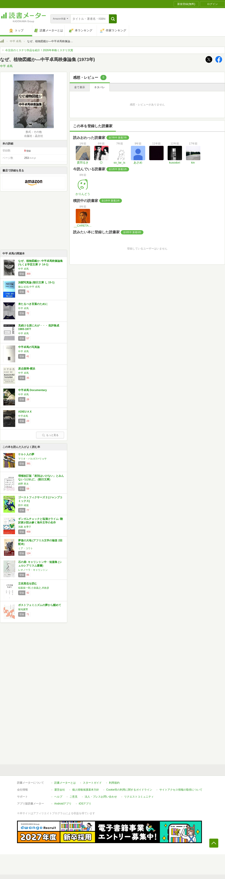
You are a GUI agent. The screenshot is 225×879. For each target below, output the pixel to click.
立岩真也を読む (27, 583)
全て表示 (79, 87)
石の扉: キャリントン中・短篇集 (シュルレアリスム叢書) (40, 563)
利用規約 (114, 782)
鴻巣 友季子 (24, 526)
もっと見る (50, 435)
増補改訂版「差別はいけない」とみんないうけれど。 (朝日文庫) (41, 477)
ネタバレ (99, 87)
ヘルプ (58, 796)
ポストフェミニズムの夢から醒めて (39, 605)
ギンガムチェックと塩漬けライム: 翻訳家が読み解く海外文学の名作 (40, 520)
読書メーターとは (65, 782)
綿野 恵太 (23, 483)
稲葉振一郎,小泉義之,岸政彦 (33, 587)
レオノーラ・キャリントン (33, 570)
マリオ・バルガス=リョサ (32, 458)
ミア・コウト (25, 548)
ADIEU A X (25, 411)
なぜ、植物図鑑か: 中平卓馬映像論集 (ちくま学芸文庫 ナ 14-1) (40, 262)
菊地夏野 (23, 609)
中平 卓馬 (15, 41)
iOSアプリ (85, 803)
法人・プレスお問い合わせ (101, 796)
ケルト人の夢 (26, 454)
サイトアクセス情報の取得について (180, 789)
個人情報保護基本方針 (85, 789)
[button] (113, 18)
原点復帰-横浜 (26, 368)
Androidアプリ (62, 803)
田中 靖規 (23, 505)
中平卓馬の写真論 (29, 347)
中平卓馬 (23, 416)
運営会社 (59, 789)
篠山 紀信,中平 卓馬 (29, 286)
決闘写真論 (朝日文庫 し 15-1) (36, 282)
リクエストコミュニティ (139, 796)
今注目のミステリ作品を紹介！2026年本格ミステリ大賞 (39, 50)
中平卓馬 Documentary (32, 390)
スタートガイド (92, 782)
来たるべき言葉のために (33, 304)
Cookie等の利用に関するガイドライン (129, 789)
